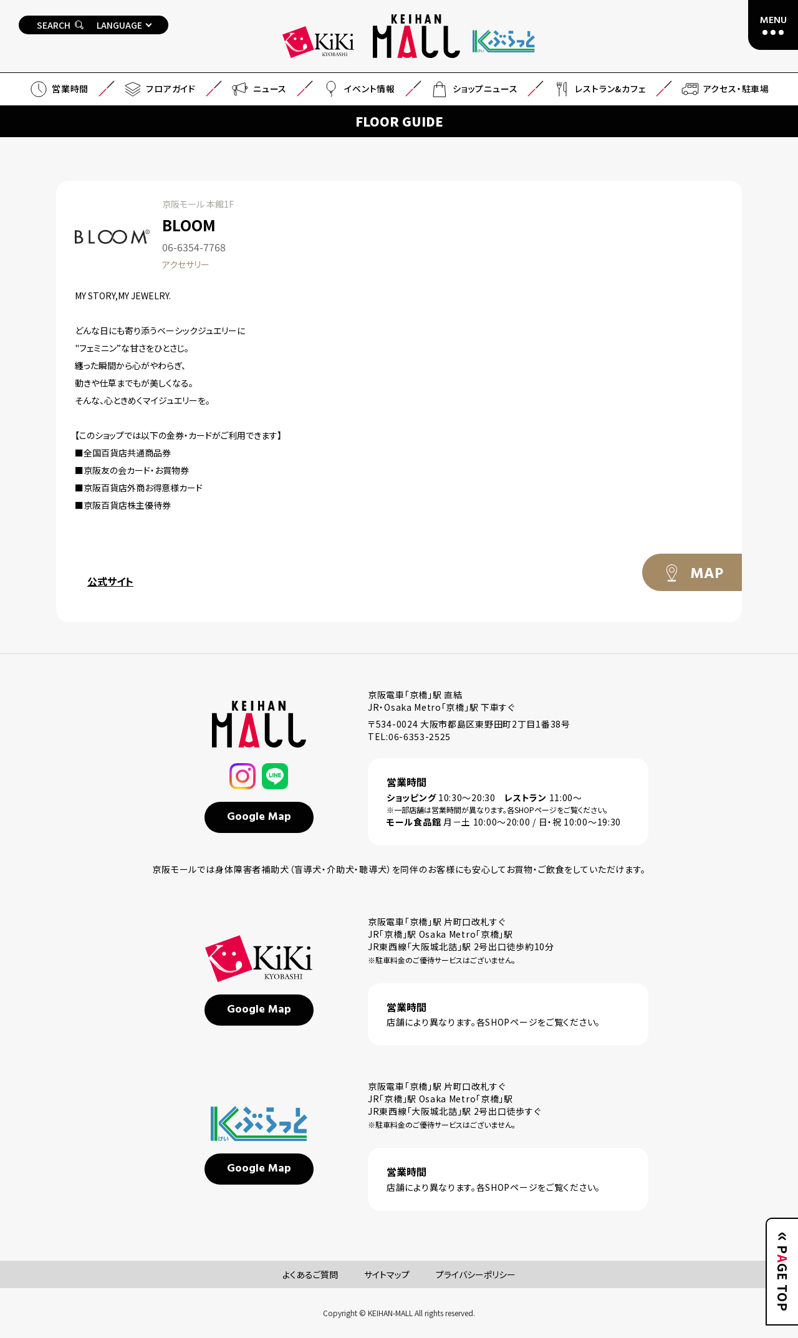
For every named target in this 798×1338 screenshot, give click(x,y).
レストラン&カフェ (598, 89)
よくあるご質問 (310, 1274)
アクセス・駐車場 (724, 89)
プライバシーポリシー (476, 1274)
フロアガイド (159, 89)
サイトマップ (387, 1274)
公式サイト (110, 581)
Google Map (259, 817)
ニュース (258, 89)
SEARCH (60, 25)
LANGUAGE (119, 25)
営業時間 (59, 89)
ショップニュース (473, 89)
